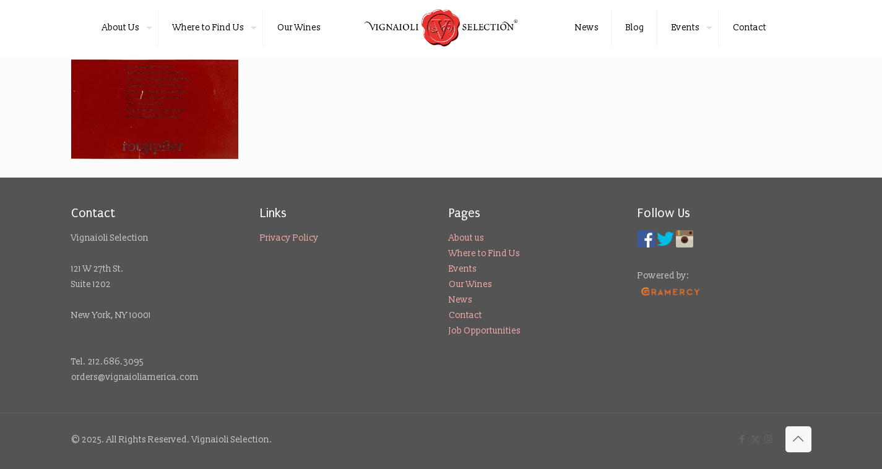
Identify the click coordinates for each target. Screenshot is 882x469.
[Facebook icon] (742, 439)
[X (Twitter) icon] (755, 439)
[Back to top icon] (798, 439)
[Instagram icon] (768, 439)
